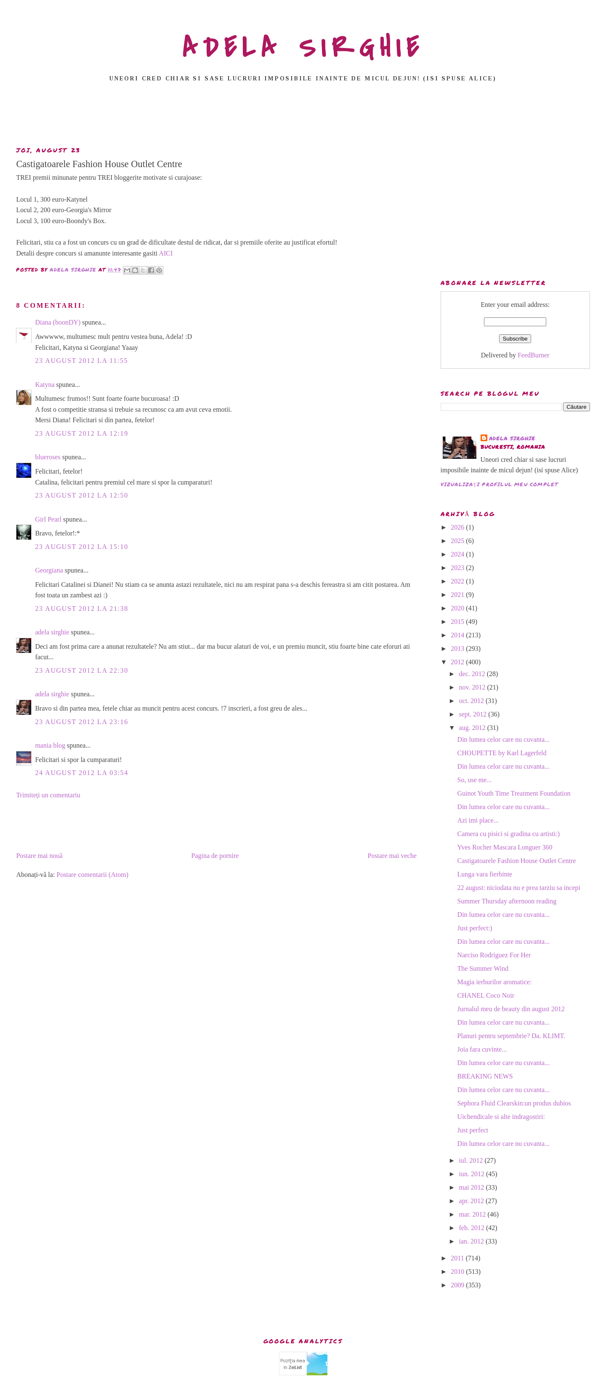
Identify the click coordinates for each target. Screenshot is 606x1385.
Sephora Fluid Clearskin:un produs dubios (514, 1103)
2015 (458, 621)
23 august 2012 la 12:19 (81, 433)
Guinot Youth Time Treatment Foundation (514, 793)
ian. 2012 (472, 1241)
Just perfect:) (474, 928)
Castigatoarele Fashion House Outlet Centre (516, 860)
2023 (458, 567)
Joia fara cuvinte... (482, 1049)
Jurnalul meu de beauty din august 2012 (511, 1008)
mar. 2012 (473, 1214)
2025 (458, 540)
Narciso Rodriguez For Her (494, 955)
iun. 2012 (472, 1173)
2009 (458, 1285)
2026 (458, 527)
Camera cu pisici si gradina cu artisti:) (508, 833)
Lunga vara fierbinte (485, 874)
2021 (458, 594)
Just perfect (472, 1130)
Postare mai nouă (39, 855)
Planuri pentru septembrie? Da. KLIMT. (511, 1035)
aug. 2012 (473, 727)
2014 (458, 635)
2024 (458, 554)
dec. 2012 (473, 673)
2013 (458, 648)
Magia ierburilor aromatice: (494, 981)
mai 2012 (472, 1187)
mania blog (50, 745)
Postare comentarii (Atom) (92, 874)
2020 (458, 608)
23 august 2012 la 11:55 (81, 360)
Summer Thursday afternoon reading (507, 901)
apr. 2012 (472, 1200)
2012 (458, 662)
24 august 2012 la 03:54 (81, 772)
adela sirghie (52, 632)
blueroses (47, 457)
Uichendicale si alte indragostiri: (501, 1116)
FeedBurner (534, 355)
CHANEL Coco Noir (485, 995)
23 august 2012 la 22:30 (81, 670)
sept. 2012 (474, 714)
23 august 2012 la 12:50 (81, 495)
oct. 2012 (472, 700)
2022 (458, 581)
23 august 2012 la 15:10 (81, 546)
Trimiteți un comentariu (48, 795)
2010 (458, 1271)
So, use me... (474, 779)
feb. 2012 (472, 1227)
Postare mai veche (391, 855)
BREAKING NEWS (485, 1076)
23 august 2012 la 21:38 (81, 608)
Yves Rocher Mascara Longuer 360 (505, 847)
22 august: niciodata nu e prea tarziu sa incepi (518, 887)
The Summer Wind (483, 968)
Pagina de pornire (215, 855)
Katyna (44, 384)
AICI (166, 253)
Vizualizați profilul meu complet (499, 484)
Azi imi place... (478, 820)
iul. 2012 (472, 1160)
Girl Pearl (48, 519)
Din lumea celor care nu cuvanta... (503, 739)
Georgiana (49, 570)
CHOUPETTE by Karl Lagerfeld (502, 752)
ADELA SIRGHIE (303, 48)
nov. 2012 (473, 687)
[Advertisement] (303, 117)
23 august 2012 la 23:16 (81, 721)
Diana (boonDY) (57, 322)
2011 (458, 1258)
